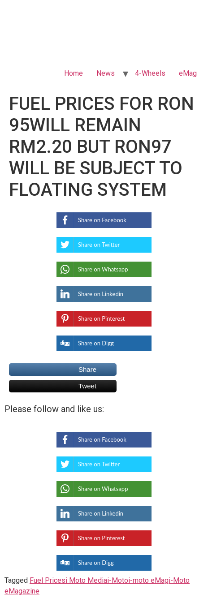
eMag (188, 73)
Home (73, 73)
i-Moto (117, 580)
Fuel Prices (47, 580)
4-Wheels (150, 73)
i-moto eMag (148, 580)
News (105, 73)
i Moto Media (86, 580)
